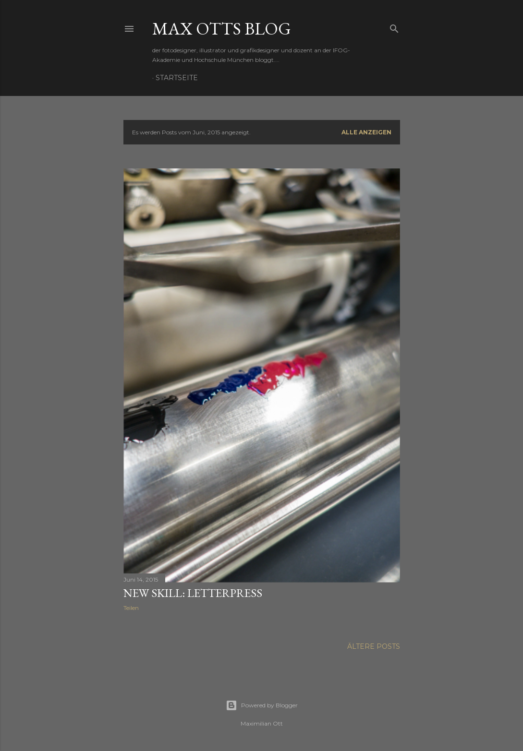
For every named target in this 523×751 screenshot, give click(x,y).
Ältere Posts (373, 646)
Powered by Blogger (262, 705)
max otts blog (221, 28)
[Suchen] (394, 26)
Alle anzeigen (366, 132)
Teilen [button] (131, 607)
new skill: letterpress (192, 592)
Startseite (177, 77)
